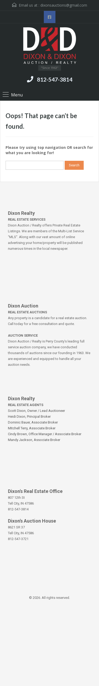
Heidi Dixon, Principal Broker (29, 416)
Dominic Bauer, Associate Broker (33, 422)
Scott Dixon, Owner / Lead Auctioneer (36, 411)
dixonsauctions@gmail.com (63, 5)
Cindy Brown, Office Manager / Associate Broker (44, 434)
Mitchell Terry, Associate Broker (31, 428)
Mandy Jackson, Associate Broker (34, 440)
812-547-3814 (54, 79)
